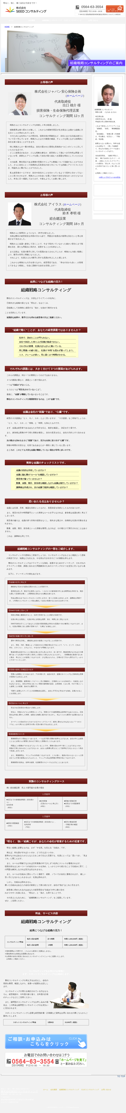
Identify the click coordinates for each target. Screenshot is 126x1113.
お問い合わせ (93, 20)
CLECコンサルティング (72, 20)
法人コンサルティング (108, 190)
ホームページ (75, 95)
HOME (7, 27)
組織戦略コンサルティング (52, 20)
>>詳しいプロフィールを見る (109, 177)
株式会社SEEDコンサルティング (19, 1091)
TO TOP (121, 1076)
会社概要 (31, 20)
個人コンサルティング (108, 205)
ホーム (11, 20)
